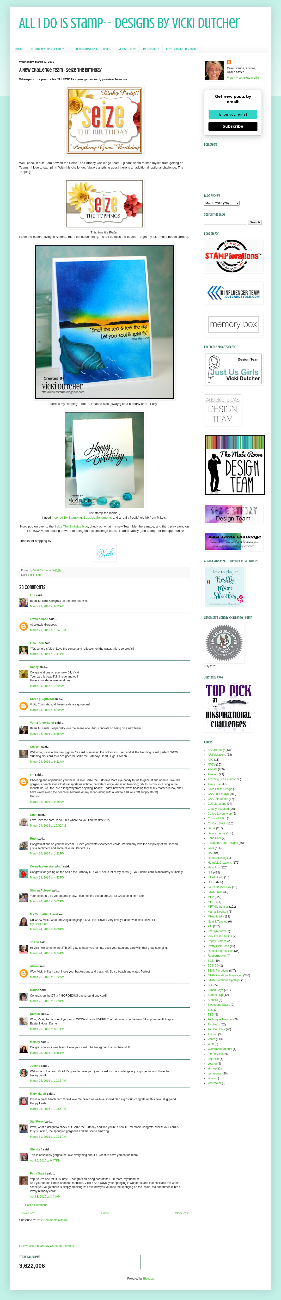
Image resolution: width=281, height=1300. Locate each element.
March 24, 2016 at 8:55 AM (47, 733)
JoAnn (34, 942)
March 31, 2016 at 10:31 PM (48, 1136)
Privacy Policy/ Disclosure (182, 49)
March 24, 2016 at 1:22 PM (47, 853)
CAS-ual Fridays (218, 794)
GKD (211, 848)
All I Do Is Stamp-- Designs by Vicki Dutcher (129, 23)
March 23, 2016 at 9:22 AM (47, 606)
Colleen (35, 746)
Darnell (35, 1014)
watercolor (214, 1083)
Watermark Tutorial (220, 1049)
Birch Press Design (220, 789)
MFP (211, 897)
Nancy (34, 667)
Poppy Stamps (217, 941)
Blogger (148, 1278)
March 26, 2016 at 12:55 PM (48, 1109)
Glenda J (36, 1149)
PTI (210, 926)
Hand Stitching (217, 858)
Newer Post (27, 1213)
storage (212, 1068)
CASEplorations (218, 799)
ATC (210, 759)
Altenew (213, 774)
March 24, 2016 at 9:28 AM (47, 802)
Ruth (33, 838)
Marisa (34, 990)
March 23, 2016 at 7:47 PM (47, 654)
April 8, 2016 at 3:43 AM (45, 1196)
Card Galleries (127, 49)
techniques (215, 1073)
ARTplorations (217, 754)
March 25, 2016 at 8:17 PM (47, 1029)
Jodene (35, 1066)
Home (18, 49)
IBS (32, 574)
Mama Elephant (218, 911)
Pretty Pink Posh (218, 946)
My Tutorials (151, 49)
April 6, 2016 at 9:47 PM (45, 1160)
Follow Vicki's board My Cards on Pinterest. (47, 1246)
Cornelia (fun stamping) (46, 866)
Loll (32, 595)
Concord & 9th (217, 818)
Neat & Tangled (217, 921)
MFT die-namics (218, 906)
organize (213, 1059)
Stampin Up (215, 995)
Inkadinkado (215, 877)
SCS (211, 960)
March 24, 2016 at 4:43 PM (47, 877)
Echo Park (214, 838)
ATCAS (212, 769)
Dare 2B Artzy (217, 833)
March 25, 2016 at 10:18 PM (48, 1080)
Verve (211, 1039)
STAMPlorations (218, 970)
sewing (212, 1063)
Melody (35, 1042)
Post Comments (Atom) (52, 1220)
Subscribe (233, 126)
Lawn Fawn (215, 892)
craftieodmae (39, 619)
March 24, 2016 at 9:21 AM (47, 761)
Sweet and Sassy (219, 1004)
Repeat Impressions (220, 951)
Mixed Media (216, 916)
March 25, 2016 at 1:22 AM (47, 977)
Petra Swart (38, 1173)
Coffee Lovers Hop (220, 813)
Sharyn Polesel (40, 890)
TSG (211, 1014)
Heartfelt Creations (220, 862)
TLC (210, 1009)
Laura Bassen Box (219, 887)
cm (32, 774)
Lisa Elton (37, 643)
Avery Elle (214, 784)
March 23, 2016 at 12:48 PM (48, 630)
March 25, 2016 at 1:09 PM (47, 1001)
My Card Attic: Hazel (44, 914)
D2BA (211, 828)
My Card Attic (38, 924)
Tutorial (212, 1034)
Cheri (33, 814)
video (211, 1078)
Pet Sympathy (217, 931)
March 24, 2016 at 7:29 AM (47, 686)
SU (210, 985)
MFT (211, 902)
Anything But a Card (220, 779)
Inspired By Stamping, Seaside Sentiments (82, 517)
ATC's (211, 764)
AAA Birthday (216, 750)
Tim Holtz (214, 1024)
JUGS (211, 882)
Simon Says (215, 990)
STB (38, 574)
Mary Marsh (38, 1093)
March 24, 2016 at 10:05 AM (48, 825)
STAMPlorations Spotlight (224, 980)
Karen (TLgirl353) (42, 699)
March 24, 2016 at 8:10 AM (47, 710)
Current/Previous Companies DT (48, 49)
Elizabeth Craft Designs (223, 843)
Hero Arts (214, 867)
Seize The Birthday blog (71, 526)
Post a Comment (36, 1205)
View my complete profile (243, 77)
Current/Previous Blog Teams (92, 49)
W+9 (211, 1044)
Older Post (182, 1213)
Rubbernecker (217, 955)
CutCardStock (217, 823)
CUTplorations (217, 803)
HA (210, 852)
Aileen (34, 966)
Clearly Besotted (218, 808)
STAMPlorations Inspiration (225, 975)
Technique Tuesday (220, 1019)
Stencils (213, 1000)
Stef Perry (37, 1121)
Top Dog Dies (216, 1029)
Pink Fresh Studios (220, 936)
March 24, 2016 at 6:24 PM (47, 953)
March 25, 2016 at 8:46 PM (47, 1053)
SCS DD (213, 965)
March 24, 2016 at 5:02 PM (47, 901)
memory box (216, 1053)
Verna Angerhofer (42, 722)
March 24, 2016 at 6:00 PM (47, 929)
